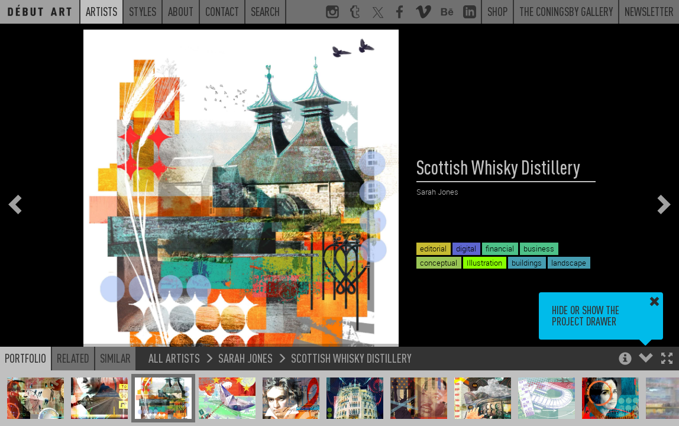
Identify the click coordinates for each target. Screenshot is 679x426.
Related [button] (73, 358)
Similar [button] (115, 358)
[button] (666, 359)
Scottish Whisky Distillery (351, 358)
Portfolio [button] (25, 358)
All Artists (174, 358)
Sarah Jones (245, 358)
